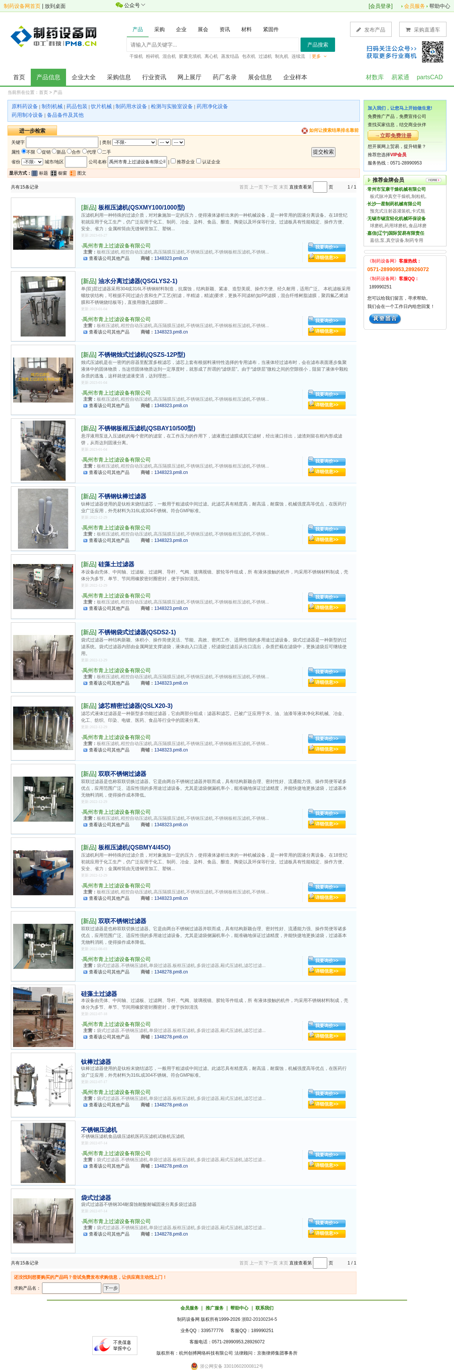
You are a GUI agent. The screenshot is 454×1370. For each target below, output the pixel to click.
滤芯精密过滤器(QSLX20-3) (135, 706)
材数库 (375, 77)
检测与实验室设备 (172, 106)
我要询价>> (326, 247)
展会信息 (260, 77)
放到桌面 (55, 6)
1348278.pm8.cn (171, 972)
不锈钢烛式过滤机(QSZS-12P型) (141, 355)
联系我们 (265, 1308)
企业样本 (295, 77)
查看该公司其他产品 (109, 258)
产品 (57, 92)
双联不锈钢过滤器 (122, 774)
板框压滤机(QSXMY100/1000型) (141, 207)
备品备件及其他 (65, 115)
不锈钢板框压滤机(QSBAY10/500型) (146, 428)
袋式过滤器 (96, 1198)
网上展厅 (189, 77)
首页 (19, 77)
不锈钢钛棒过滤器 (122, 496)
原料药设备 (25, 106)
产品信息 (48, 77)
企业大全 (84, 77)
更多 (319, 56)
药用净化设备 (212, 106)
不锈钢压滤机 (99, 1130)
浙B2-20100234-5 (259, 1319)
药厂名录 (225, 77)
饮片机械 (101, 106)
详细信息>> (326, 257)
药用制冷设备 (27, 115)
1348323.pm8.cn (171, 258)
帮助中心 (439, 6)
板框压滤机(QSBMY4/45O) (134, 847)
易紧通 (400, 77)
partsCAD (430, 77)
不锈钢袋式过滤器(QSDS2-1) (137, 632)
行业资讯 (154, 77)
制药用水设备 (131, 106)
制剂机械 (52, 106)
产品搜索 (317, 45)
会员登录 (380, 6)
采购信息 (119, 77)
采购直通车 (423, 29)
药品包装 (76, 106)
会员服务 (414, 6)
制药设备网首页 (22, 6)
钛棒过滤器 (96, 1062)
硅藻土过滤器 (116, 564)
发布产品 (370, 29)
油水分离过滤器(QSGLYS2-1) (137, 281)
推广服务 (215, 1308)
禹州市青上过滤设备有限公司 (117, 246)
